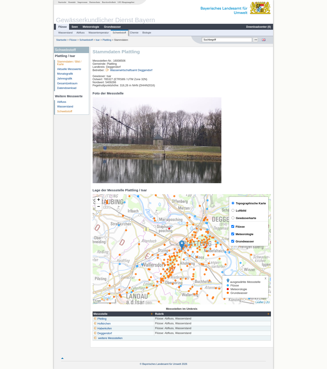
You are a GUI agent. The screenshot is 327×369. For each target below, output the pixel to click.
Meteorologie (91, 26)
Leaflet (259, 302)
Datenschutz (94, 2)
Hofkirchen (102, 323)
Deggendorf (103, 333)
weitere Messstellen (110, 338)
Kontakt (72, 2)
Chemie (134, 32)
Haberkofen (103, 328)
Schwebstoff (119, 32)
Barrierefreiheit (109, 2)
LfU (268, 302)
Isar (98, 40)
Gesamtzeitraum (67, 83)
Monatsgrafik (65, 73)
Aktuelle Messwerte (69, 69)
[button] (182, 244)
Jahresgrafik (64, 78)
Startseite (62, 2)
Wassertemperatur (98, 32)
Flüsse (62, 26)
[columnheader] (123, 314)
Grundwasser (112, 26)
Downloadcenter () (258, 26)
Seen (75, 26)
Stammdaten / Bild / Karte (69, 63)
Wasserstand (65, 32)
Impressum (82, 2)
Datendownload (67, 88)
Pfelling (100, 318)
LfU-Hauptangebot (126, 2)
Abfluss (81, 32)
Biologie (146, 32)
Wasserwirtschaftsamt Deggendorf (131, 70)
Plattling (107, 40)
